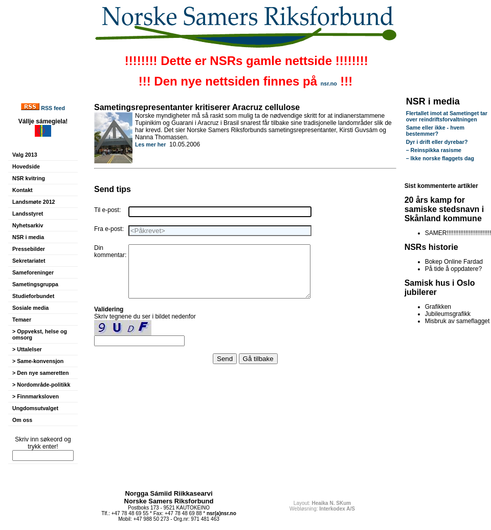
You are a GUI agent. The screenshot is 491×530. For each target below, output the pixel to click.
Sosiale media (30, 308)
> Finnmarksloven (35, 396)
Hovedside (26, 166)
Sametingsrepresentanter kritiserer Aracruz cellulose (197, 107)
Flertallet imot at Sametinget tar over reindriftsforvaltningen (446, 116)
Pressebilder (28, 249)
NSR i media (28, 237)
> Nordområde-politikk (41, 384)
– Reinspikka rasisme (433, 150)
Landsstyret (27, 213)
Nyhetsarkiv (27, 225)
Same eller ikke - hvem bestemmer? (435, 130)
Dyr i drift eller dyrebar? (437, 142)
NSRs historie (431, 247)
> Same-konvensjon (37, 361)
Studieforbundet (33, 296)
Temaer (21, 319)
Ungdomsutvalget (35, 408)
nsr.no (329, 83)
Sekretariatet (29, 261)
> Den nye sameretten (40, 373)
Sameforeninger (33, 272)
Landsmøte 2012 (33, 202)
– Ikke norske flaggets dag (440, 158)
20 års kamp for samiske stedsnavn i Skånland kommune (444, 209)
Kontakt (22, 190)
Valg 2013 (24, 155)
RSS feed (53, 108)
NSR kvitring (28, 178)
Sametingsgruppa (35, 284)
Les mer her (150, 144)
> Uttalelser (27, 349)
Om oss (22, 420)
